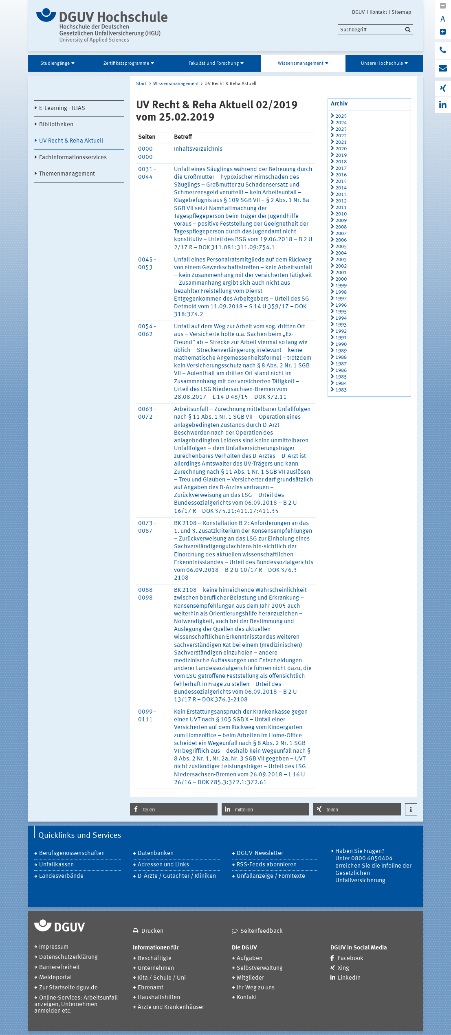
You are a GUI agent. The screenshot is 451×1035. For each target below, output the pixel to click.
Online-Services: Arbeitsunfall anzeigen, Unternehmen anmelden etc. (76, 1004)
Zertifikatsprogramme (126, 63)
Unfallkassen (56, 865)
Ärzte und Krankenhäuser (171, 1007)
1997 (341, 298)
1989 (341, 351)
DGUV (358, 12)
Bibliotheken (56, 125)
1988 (341, 357)
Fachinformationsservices (73, 158)
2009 (341, 220)
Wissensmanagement (300, 63)
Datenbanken (156, 853)
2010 (341, 214)
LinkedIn (349, 978)
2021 (341, 142)
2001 (341, 272)
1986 (341, 370)
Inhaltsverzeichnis (198, 149)
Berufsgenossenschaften (72, 853)
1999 (341, 285)
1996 (341, 305)
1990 (341, 344)
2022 (341, 135)
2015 (341, 181)
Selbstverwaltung (260, 968)
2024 (341, 122)
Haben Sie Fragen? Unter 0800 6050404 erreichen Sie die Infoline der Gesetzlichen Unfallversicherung (373, 866)
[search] (375, 29)
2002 (341, 266)
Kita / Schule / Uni (162, 978)
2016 (341, 175)
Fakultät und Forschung (214, 63)
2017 (341, 168)
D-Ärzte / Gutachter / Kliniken (177, 876)
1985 (341, 377)
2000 (341, 279)
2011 (341, 207)
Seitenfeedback (261, 931)
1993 (341, 324)
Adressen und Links (163, 865)
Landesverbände (61, 876)
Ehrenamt (150, 988)
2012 (341, 201)
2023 (341, 129)
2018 (341, 162)
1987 (341, 364)
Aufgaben (249, 959)
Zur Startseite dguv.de (68, 988)
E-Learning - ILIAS (62, 108)
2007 (341, 233)
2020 (341, 149)
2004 (341, 253)
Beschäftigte (155, 959)
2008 (341, 227)
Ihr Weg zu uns (256, 988)
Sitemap (401, 12)
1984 (341, 383)
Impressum (53, 947)
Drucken (152, 931)
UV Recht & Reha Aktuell (71, 141)
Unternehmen (156, 968)
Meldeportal (55, 978)
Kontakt (378, 12)
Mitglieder (250, 978)
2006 (341, 240)
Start (141, 83)
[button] (174, 809)
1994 (341, 318)
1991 (341, 338)
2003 (341, 259)
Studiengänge (55, 63)
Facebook (350, 959)
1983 (341, 390)
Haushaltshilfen (159, 998)
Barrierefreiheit (59, 968)
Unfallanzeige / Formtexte (271, 876)
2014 (341, 188)
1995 (341, 311)
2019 (341, 155)
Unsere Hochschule (382, 63)
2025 (341, 116)
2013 (341, 194)
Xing (343, 968)
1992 (341, 331)
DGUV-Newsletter (260, 853)
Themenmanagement (67, 174)
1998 (341, 292)
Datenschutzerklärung (68, 957)
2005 (341, 246)
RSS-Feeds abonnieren (267, 865)
